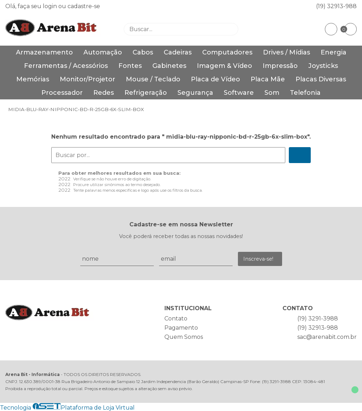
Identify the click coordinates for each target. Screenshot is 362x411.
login (50, 6)
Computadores (227, 52)
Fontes (130, 66)
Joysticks (323, 66)
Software (239, 93)
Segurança (195, 93)
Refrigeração (145, 93)
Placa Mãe (268, 79)
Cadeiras (178, 52)
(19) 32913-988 (336, 6)
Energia (333, 52)
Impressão (280, 66)
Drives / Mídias (286, 52)
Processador (62, 93)
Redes (103, 93)
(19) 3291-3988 (317, 318)
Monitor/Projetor (87, 79)
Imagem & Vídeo (224, 66)
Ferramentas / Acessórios (66, 66)
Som (271, 93)
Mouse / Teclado (153, 79)
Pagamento (181, 327)
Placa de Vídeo (215, 79)
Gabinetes (169, 66)
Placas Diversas (321, 79)
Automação (102, 52)
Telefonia (305, 93)
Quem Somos (183, 337)
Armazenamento (44, 52)
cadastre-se (84, 6)
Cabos (143, 52)
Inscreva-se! (258, 259)
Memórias (32, 79)
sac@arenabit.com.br (327, 337)
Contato (175, 318)
